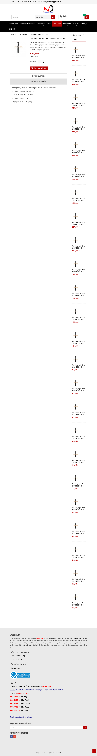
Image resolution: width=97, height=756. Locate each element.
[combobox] (43, 16)
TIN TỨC (84, 24)
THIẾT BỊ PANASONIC (27, 24)
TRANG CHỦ (13, 24)
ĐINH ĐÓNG (67, 24)
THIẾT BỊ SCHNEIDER (44, 24)
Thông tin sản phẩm (38, 81)
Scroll (94, 751)
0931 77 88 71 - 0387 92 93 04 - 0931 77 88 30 (26, 2)
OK (85, 727)
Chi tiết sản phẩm (38, 76)
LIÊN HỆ (12, 29)
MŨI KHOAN (57, 24)
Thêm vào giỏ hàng (40, 68)
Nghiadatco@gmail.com (52, 2)
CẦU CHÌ (76, 24)
